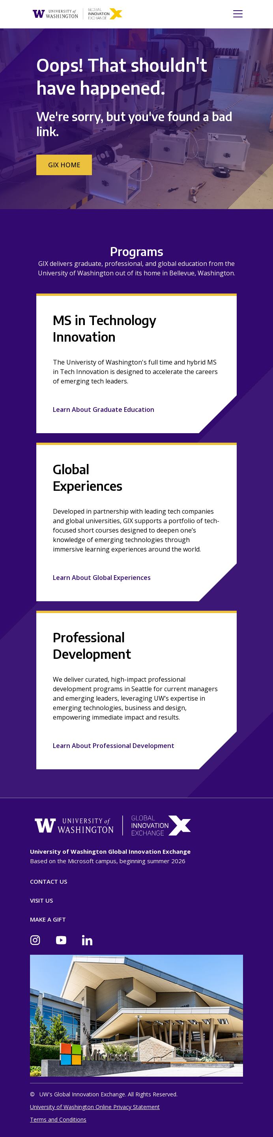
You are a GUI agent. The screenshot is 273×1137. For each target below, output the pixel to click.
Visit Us (41, 900)
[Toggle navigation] (235, 14)
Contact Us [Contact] (48, 881)
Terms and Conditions (58, 1119)
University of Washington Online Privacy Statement (95, 1107)
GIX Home (64, 165)
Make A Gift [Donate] (48, 919)
